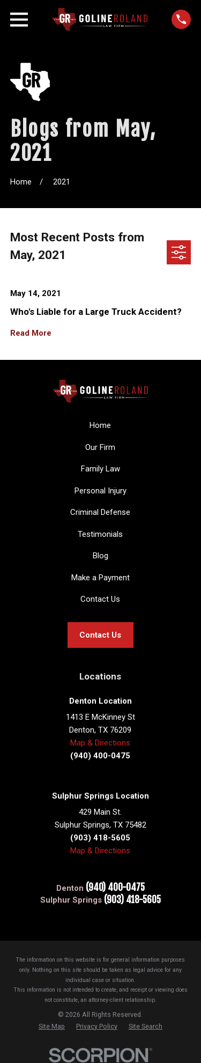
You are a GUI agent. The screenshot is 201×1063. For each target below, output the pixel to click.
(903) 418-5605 (132, 900)
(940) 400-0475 (115, 887)
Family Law (100, 469)
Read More (30, 333)
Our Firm (100, 447)
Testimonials (100, 534)
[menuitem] (52, 1026)
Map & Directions (100, 743)
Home (100, 425)
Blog (100, 555)
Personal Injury (100, 491)
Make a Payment (100, 577)
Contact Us (100, 599)
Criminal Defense (100, 512)
